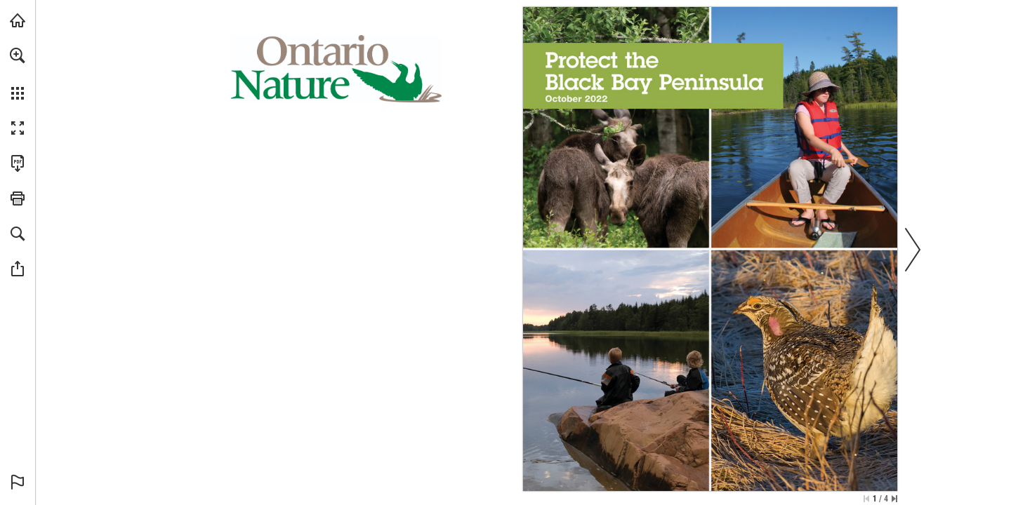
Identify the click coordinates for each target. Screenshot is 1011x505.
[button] (17, 55)
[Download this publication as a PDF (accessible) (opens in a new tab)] (17, 163)
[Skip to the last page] (894, 498)
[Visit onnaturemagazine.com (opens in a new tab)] (17, 20)
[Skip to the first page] (866, 498)
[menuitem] (17, 73)
